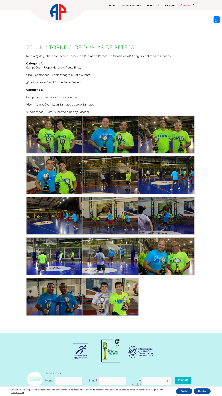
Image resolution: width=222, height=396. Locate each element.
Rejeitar (202, 391)
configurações (17, 392)
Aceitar (184, 391)
